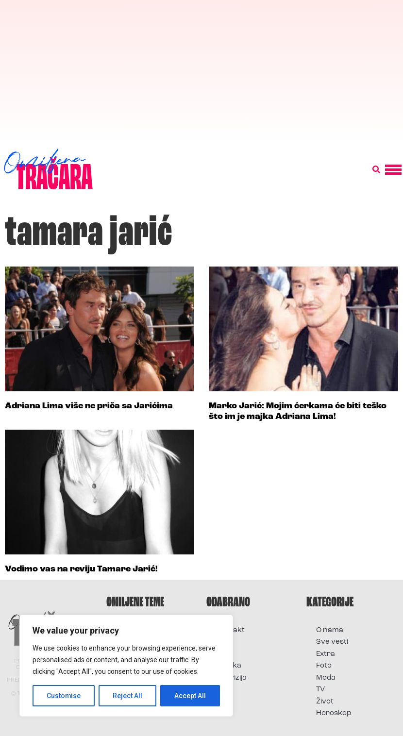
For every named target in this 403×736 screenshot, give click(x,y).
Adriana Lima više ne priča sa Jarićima (89, 406)
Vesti (224, 689)
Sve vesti (332, 642)
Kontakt (230, 630)
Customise (64, 696)
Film (223, 642)
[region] (126, 666)
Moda (326, 678)
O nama (329, 630)
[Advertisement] (201, 73)
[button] (376, 170)
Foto (224, 654)
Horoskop (334, 713)
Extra (325, 654)
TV (320, 689)
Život (325, 701)
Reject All (128, 696)
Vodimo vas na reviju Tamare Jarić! (81, 569)
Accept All (190, 696)
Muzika (228, 665)
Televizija (231, 678)
